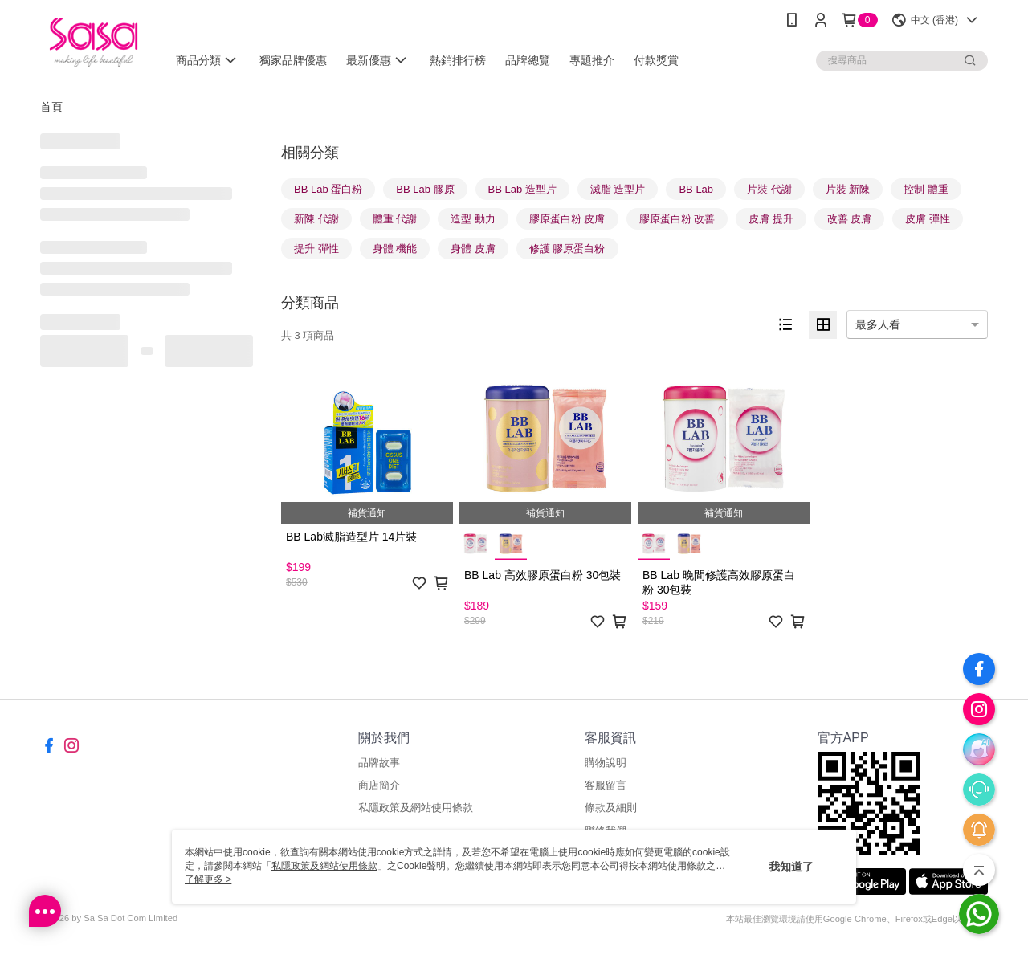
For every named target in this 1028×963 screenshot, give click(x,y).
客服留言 (605, 785)
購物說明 (605, 763)
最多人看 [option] (877, 324)
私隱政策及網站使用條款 (415, 808)
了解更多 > (208, 879)
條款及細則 (611, 808)
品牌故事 (379, 763)
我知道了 (791, 866)
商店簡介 (379, 785)
